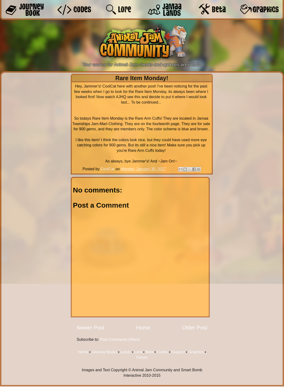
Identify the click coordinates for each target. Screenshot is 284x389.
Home (143, 327)
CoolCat (108, 169)
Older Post (194, 327)
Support (178, 352)
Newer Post (90, 327)
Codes (162, 352)
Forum (142, 357)
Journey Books (104, 352)
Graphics (196, 352)
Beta (149, 352)
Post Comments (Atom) (120, 339)
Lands (125, 352)
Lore (138, 352)
